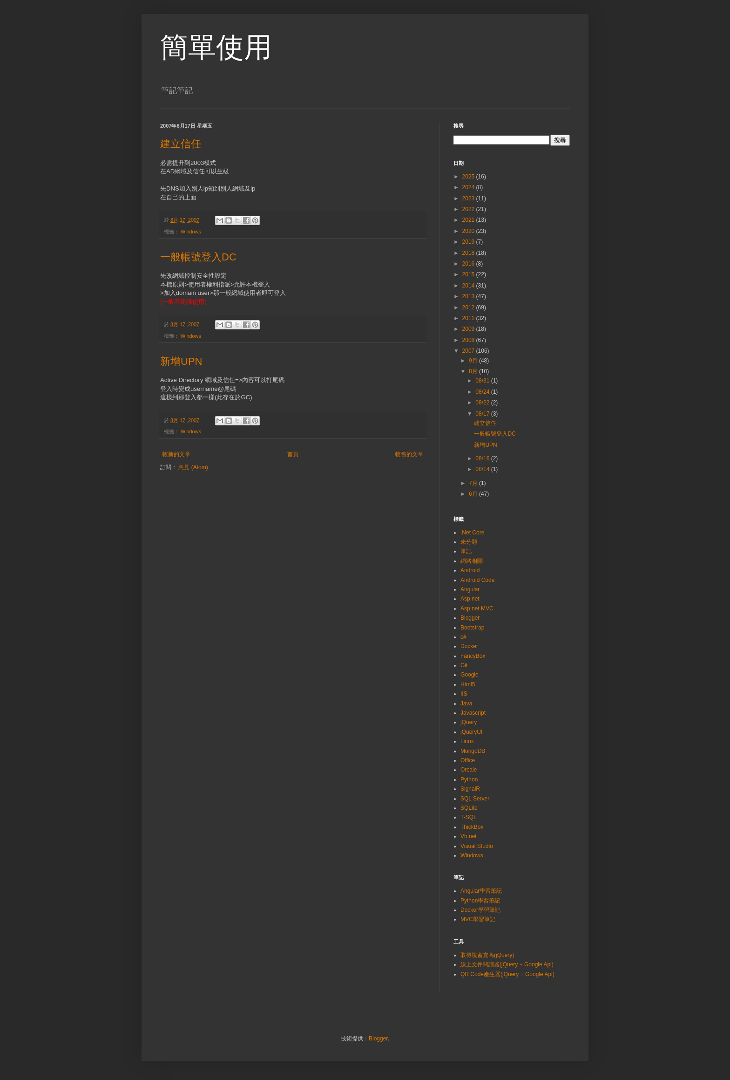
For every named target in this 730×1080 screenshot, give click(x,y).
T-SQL (468, 817)
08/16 (483, 458)
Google (469, 674)
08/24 (483, 392)
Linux (467, 741)
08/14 (483, 469)
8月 (474, 371)
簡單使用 (216, 47)
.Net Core (472, 532)
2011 (469, 318)
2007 (469, 351)
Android (470, 570)
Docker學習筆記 (480, 910)
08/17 (483, 413)
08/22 (483, 402)
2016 (469, 263)
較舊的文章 (409, 454)
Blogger (470, 618)
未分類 (468, 542)
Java (466, 703)
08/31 (483, 380)
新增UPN (181, 361)
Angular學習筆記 (481, 891)
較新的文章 (176, 454)
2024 (469, 187)
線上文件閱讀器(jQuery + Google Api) (507, 964)
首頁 (292, 454)
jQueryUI (471, 732)
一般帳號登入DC (198, 257)
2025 (469, 176)
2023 (469, 198)
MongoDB (472, 751)
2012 (469, 307)
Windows (191, 231)
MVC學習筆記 (477, 919)
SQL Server (474, 798)
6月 (474, 494)
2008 (469, 340)
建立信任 (180, 144)
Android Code (477, 580)
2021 (469, 220)
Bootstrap (472, 627)
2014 (469, 285)
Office (467, 760)
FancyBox (472, 656)
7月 (474, 483)
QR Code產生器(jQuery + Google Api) (507, 974)
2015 (469, 274)
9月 (474, 360)
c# (463, 637)
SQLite (469, 808)
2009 (469, 329)
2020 (469, 231)
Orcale (468, 769)
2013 (469, 296)
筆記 (466, 551)
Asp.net (470, 598)
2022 (469, 209)
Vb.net (468, 836)
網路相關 (471, 561)
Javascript (473, 713)
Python (469, 779)
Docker (469, 646)
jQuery (468, 722)
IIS (463, 693)
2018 (469, 253)
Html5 (467, 684)
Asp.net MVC (476, 608)
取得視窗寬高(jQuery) (487, 955)
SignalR (470, 789)
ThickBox (471, 827)
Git (463, 665)
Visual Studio (476, 846)
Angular (470, 589)
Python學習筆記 (480, 900)
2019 (469, 242)
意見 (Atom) (193, 467)
